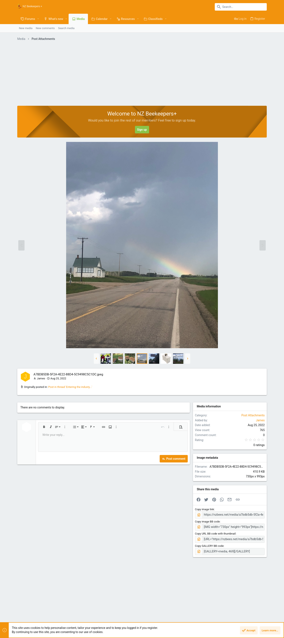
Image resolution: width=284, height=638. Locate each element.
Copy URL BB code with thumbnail (215, 532)
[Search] (241, 7)
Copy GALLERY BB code (209, 544)
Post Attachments (253, 415)
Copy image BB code (207, 520)
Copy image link (204, 509)
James (41, 378)
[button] (38, 19)
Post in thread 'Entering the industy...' (70, 386)
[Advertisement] (142, 74)
